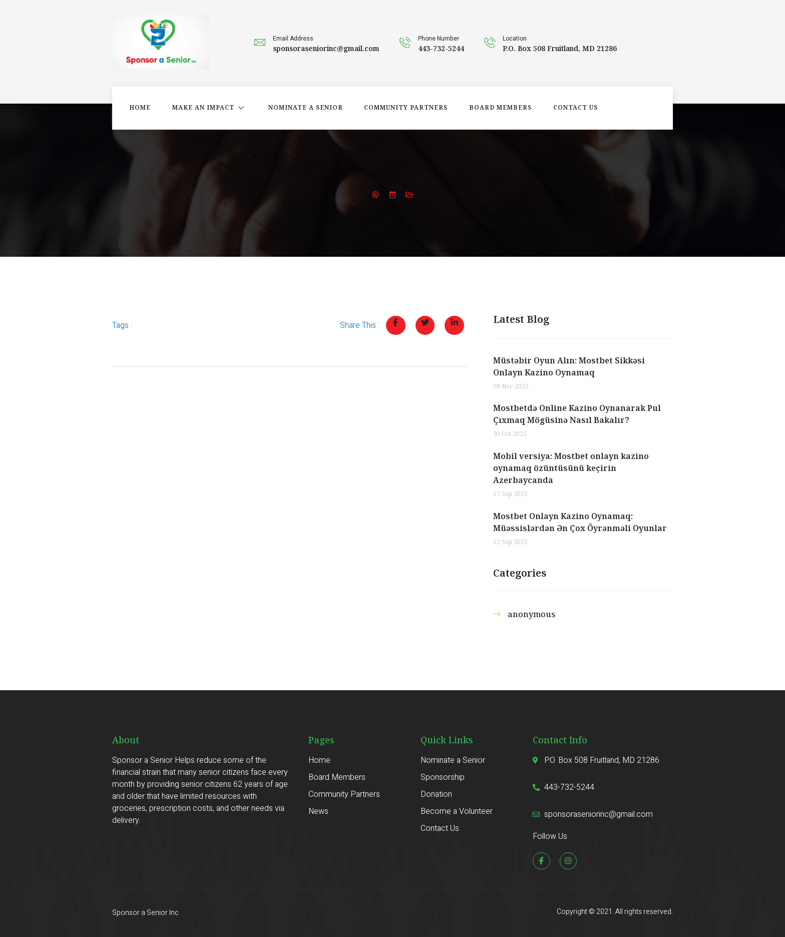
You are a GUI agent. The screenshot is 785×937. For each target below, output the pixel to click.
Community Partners (400, 108)
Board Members (493, 108)
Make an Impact (206, 108)
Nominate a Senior (300, 108)
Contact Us (566, 108)
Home (138, 108)
